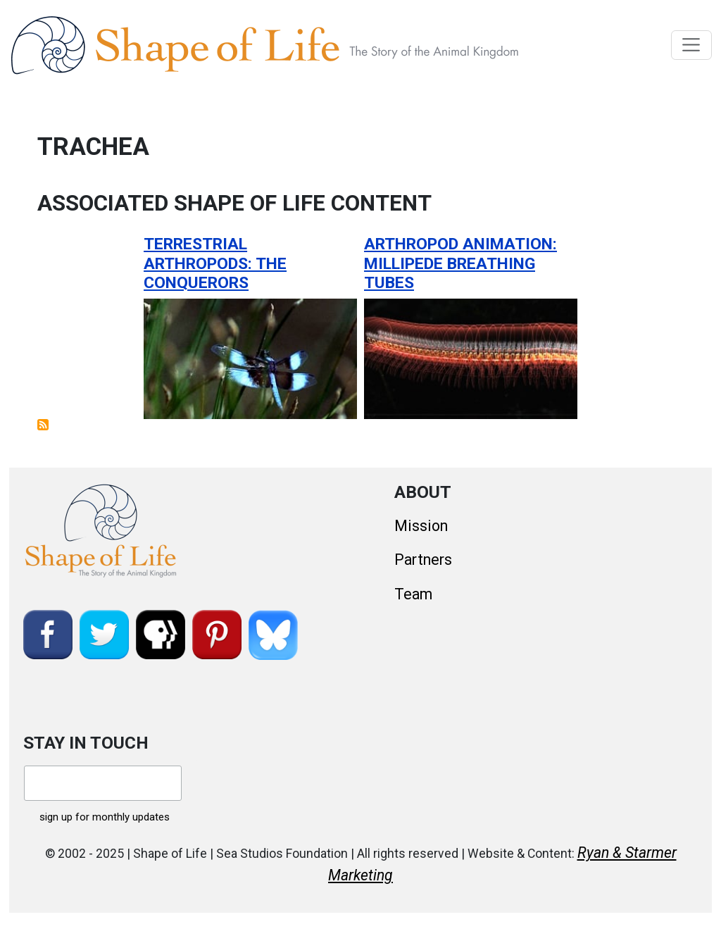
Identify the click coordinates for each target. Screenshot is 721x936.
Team (413, 594)
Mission (421, 526)
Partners (423, 559)
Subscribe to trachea (43, 424)
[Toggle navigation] (692, 45)
